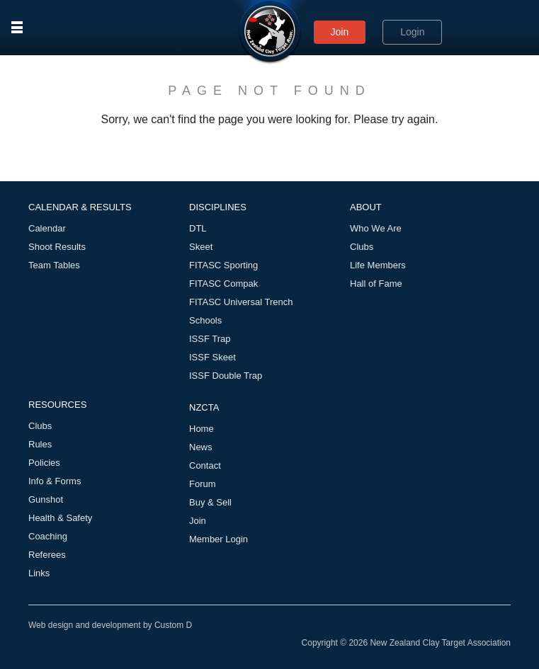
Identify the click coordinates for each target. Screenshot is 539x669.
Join (340, 32)
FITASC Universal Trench (241, 302)
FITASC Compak (223, 283)
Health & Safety (60, 518)
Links (39, 573)
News (200, 447)
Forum (202, 484)
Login (412, 32)
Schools (205, 320)
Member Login (218, 539)
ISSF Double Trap (225, 375)
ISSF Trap (210, 338)
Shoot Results (57, 246)
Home (201, 428)
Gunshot (45, 499)
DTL (198, 228)
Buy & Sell (210, 502)
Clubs (361, 246)
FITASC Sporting (223, 265)
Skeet (200, 246)
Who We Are (376, 228)
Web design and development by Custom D (110, 625)
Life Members (378, 265)
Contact (205, 465)
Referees (47, 554)
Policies (44, 462)
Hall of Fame (376, 283)
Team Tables (54, 265)
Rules (40, 444)
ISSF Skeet (212, 357)
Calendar (47, 228)
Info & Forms (54, 481)
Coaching (47, 536)
